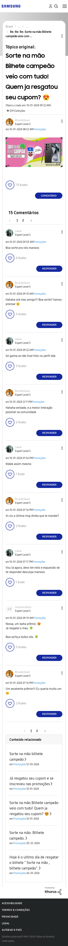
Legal (6, 923)
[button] (56, 121)
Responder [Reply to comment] (49, 268)
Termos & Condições (16, 910)
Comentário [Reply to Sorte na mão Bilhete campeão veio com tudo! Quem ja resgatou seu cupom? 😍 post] (49, 195)
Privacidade (10, 916)
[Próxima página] (30, 220)
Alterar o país (12, 929)
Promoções (39, 129)
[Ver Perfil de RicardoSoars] (22, 120)
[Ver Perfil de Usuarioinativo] (23, 607)
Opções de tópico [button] (55, 36)
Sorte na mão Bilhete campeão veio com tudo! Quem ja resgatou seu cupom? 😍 (33, 808)
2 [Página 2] (23, 220)
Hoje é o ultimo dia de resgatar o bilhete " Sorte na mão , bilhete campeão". (34, 862)
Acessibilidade (12, 903)
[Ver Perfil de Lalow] (18, 231)
